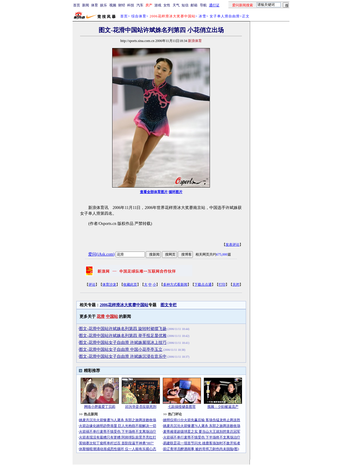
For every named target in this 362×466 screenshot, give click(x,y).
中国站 (112, 316)
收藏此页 (130, 284)
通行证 (214, 5)
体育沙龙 (109, 284)
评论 (91, 284)
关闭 (235, 284)
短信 (185, 5)
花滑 (101, 316)
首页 (76, 5)
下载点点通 (203, 284)
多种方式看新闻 (175, 284)
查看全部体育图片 (154, 192)
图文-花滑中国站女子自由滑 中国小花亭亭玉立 (120, 349)
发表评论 (232, 245)
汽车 (139, 5)
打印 (222, 284)
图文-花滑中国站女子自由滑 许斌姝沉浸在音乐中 (122, 356)
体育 (94, 5)
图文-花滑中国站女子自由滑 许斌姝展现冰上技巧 (122, 342)
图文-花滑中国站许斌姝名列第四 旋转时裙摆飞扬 (122, 328)
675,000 (222, 254)
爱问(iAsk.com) (101, 254)
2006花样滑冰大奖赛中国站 (124, 305)
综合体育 (138, 16)
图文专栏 (168, 305)
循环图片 (175, 192)
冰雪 (202, 16)
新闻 (85, 5)
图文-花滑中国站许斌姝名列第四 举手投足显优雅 (122, 335)
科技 (130, 5)
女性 (166, 5)
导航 (203, 5)
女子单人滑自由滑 (225, 16)
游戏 (157, 5)
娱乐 (103, 5)
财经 (121, 5)
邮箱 (194, 5)
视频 (112, 5)
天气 (176, 5)
